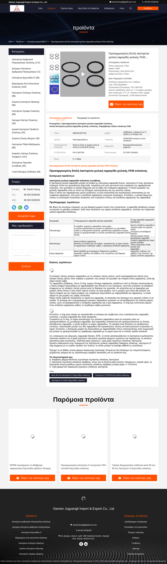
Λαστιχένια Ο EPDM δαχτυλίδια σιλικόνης (112, 375)
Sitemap (135, 548)
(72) (26, 70)
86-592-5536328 (150, 2)
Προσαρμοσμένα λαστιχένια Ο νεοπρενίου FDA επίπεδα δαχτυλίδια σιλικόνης (83, 467)
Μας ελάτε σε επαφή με (88, 8)
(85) (25, 103)
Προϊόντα (51, 8)
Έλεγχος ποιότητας (136, 532)
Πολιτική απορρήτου (136, 554)
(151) (25, 155)
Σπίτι (40, 8)
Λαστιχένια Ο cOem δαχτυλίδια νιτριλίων (68, 380)
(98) (25, 78)
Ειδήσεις (135, 538)
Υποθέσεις (135, 543)
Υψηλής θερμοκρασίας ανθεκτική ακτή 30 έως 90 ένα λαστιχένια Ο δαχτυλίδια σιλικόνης (133, 467)
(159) (25, 85)
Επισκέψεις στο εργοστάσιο (135, 527)
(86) (26, 94)
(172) (26, 61)
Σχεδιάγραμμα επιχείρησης (136, 522)
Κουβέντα (148, 8)
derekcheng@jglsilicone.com (123, 2)
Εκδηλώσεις (109, 8)
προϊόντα (20, 42)
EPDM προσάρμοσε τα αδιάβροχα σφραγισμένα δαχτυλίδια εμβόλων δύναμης (30, 467)
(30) (25, 138)
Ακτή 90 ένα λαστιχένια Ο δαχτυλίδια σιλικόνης (70, 375)
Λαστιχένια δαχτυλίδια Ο (37, 42)
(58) (26, 172)
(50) (25, 131)
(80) (26, 112)
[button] (54, 93)
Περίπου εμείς (67, 8)
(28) (24, 122)
